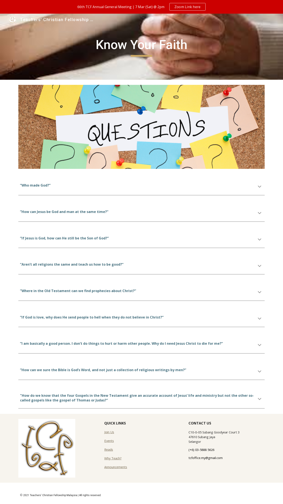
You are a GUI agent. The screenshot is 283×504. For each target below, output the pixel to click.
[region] (141, 7)
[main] (142, 46)
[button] (259, 187)
